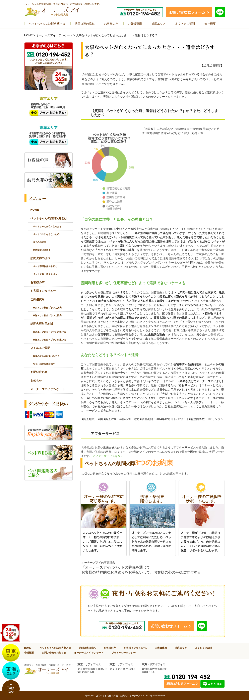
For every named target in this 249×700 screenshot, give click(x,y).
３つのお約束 (39, 242)
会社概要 (29, 652)
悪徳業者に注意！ (42, 250)
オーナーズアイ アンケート (54, 35)
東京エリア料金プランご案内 (47, 307)
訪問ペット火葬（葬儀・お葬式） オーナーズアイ (120, 695)
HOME (28, 35)
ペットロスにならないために (47, 234)
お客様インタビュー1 (135, 647)
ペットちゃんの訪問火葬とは (48, 218)
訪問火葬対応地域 (41, 323)
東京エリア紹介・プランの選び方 (49, 332)
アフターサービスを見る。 (109, 456)
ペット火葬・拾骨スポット (46, 274)
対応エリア (181, 647)
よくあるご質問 (40, 347)
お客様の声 (37, 282)
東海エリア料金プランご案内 (47, 315)
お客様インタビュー (43, 290)
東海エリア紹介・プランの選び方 (49, 339)
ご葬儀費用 (37, 299)
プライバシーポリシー (124, 652)
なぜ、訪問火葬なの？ (44, 364)
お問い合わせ (38, 372)
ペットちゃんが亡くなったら (47, 226)
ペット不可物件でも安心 (45, 266)
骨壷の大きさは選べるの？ (46, 356)
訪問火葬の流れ (40, 258)
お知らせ (36, 380)
